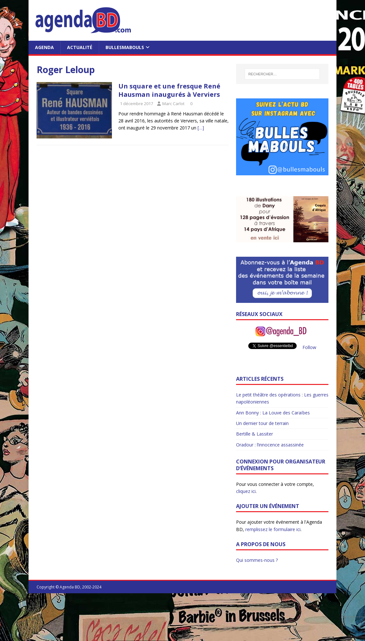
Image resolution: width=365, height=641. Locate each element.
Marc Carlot (173, 103)
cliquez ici (246, 491)
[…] (201, 128)
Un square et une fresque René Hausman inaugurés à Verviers (169, 90)
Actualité (79, 47)
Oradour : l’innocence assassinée (270, 445)
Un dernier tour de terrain (262, 423)
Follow (309, 347)
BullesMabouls (125, 47)
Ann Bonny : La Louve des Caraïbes (273, 413)
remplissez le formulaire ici (273, 529)
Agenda (44, 47)
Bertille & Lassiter (254, 434)
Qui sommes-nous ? (257, 560)
